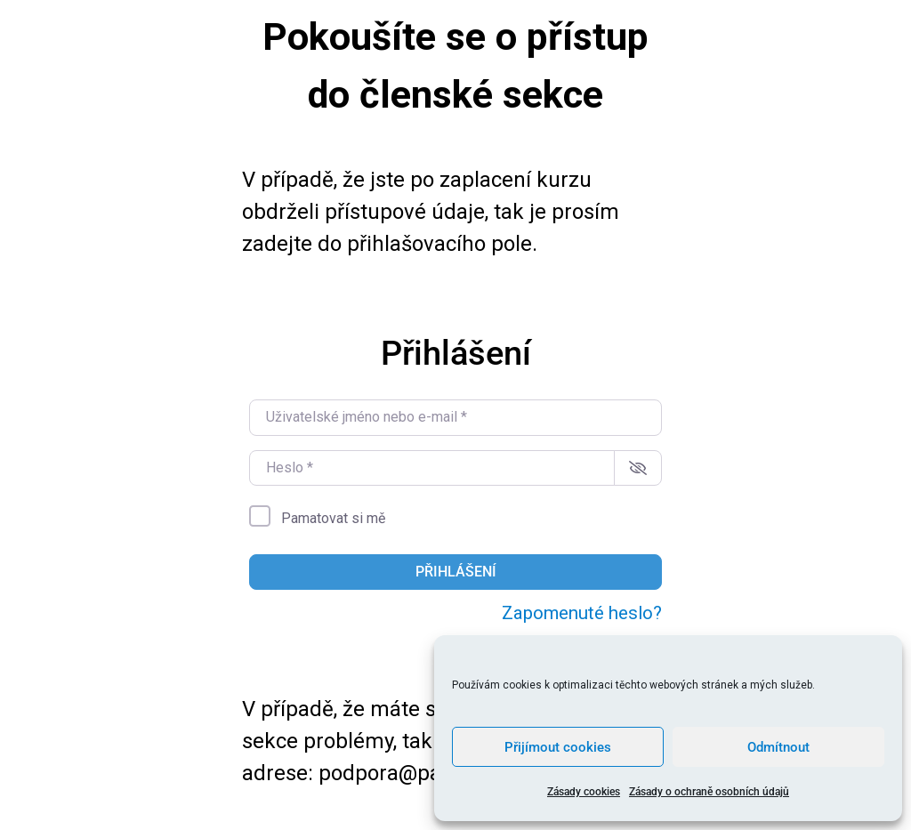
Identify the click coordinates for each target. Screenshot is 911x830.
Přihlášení (455, 571)
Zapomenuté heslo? (582, 613)
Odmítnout (778, 747)
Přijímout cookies (557, 747)
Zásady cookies (583, 792)
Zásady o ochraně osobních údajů (709, 792)
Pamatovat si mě (333, 518)
